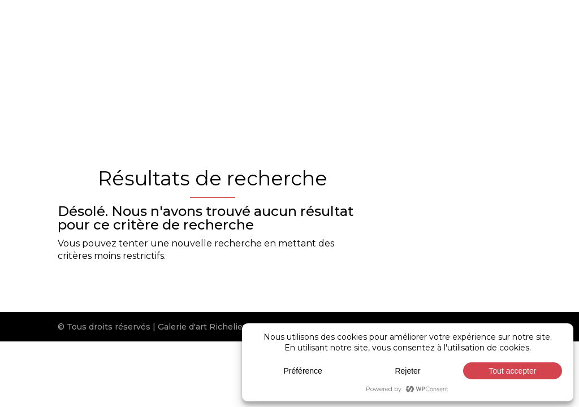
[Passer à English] (274, 112)
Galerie (200, 62)
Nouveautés (323, 62)
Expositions (394, 62)
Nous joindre (213, 98)
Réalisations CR (471, 62)
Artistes (261, 62)
